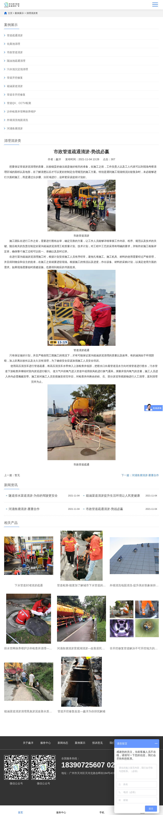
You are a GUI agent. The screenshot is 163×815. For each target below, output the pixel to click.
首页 (20, 810)
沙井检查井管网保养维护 (21, 111)
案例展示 (19, 13)
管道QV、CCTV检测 (19, 103)
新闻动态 (63, 742)
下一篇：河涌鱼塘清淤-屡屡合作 (140, 475)
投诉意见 (97, 742)
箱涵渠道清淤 (15, 86)
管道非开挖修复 (16, 94)
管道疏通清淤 (15, 35)
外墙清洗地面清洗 (17, 119)
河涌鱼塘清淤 (15, 128)
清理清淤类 (32, 13)
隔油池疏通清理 (16, 60)
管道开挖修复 (15, 77)
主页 (10, 13)
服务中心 (45, 742)
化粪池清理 (13, 43)
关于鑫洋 (28, 742)
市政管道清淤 (15, 52)
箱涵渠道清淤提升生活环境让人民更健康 (113, 495)
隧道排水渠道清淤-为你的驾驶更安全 (33, 495)
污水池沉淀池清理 (17, 69)
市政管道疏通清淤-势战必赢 (104, 509)
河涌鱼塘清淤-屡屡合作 (24, 509)
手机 (101, 810)
